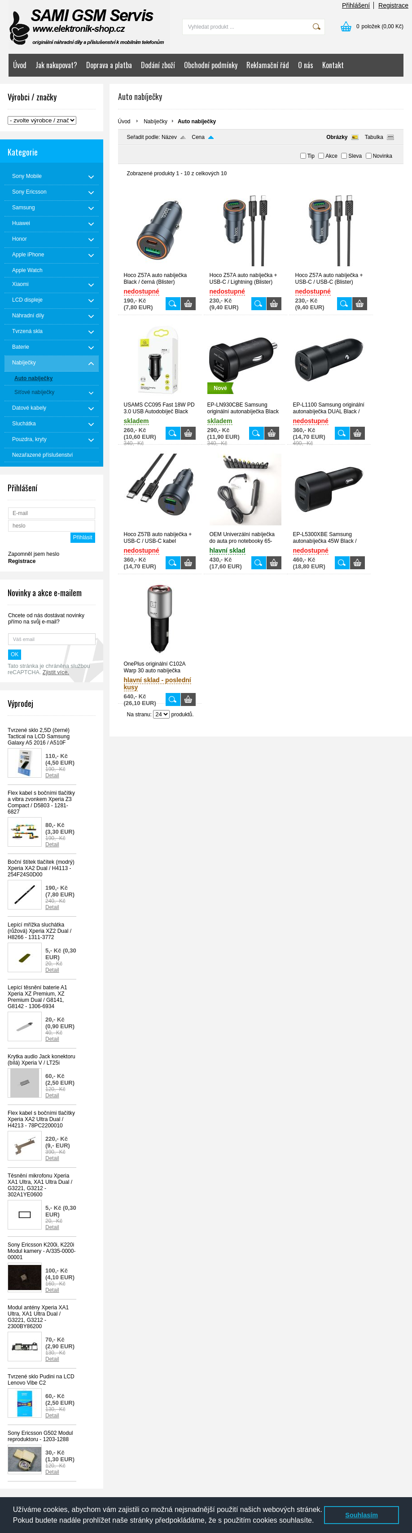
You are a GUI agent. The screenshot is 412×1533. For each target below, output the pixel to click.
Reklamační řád (267, 65)
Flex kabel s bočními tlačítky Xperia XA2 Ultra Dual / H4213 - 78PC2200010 (41, 1119)
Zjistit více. (56, 672)
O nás (305, 65)
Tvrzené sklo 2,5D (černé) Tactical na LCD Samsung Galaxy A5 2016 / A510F (39, 736)
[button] (317, 1521)
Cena (198, 137)
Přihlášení (356, 5)
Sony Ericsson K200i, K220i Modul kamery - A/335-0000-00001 (41, 1251)
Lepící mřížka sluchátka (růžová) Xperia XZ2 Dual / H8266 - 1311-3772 (39, 931)
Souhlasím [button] (361, 1515)
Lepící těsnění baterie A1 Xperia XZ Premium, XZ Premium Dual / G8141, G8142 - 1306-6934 (37, 996)
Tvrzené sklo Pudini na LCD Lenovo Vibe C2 (41, 1379)
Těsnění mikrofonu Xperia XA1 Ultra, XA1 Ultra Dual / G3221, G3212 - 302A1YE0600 (40, 1185)
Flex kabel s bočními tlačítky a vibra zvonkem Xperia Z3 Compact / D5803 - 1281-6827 (41, 802)
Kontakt (333, 65)
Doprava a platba (109, 65)
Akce (331, 156)
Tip (311, 156)
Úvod (19, 65)
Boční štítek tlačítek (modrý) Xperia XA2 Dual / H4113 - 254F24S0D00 (41, 868)
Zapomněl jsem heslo (33, 554)
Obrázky (336, 137)
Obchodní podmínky (210, 65)
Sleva (355, 156)
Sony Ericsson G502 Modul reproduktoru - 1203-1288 (40, 1436)
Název (169, 137)
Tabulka (374, 137)
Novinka (382, 156)
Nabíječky (155, 121)
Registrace (393, 5)
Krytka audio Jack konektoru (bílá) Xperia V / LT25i (41, 1059)
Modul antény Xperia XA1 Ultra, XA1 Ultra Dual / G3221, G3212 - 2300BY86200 (38, 1316)
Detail (52, 775)
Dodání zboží (158, 65)
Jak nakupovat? (56, 65)
